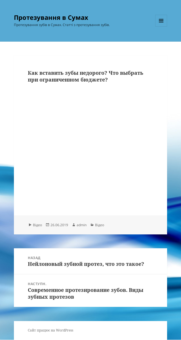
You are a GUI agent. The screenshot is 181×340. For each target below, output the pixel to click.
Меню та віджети (161, 26)
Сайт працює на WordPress (50, 330)
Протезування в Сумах (51, 17)
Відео (37, 225)
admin (82, 225)
